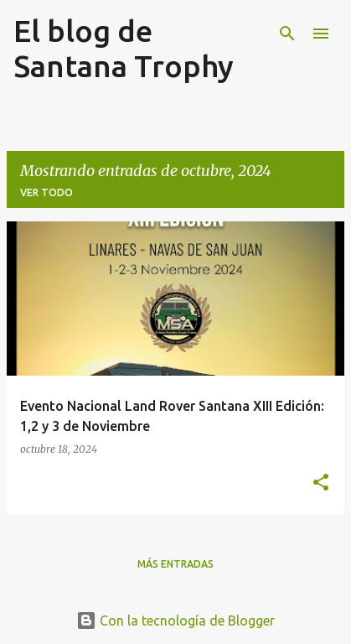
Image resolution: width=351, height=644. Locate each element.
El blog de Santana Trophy (123, 48)
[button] (321, 483)
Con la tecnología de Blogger (175, 620)
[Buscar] (287, 33)
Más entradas (175, 563)
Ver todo (46, 192)
